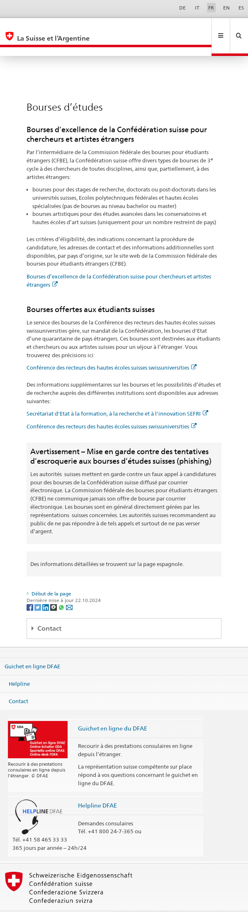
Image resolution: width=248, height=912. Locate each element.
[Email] (69, 589)
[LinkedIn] (46, 589)
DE (182, 8)
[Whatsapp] (62, 589)
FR (211, 8)
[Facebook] (30, 589)
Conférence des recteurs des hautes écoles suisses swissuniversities (112, 349)
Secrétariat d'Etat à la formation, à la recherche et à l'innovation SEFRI (117, 395)
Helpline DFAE (97, 787)
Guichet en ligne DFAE (32, 648)
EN (226, 8)
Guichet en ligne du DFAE (112, 710)
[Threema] (54, 589)
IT (197, 8)
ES (241, 8)
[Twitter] (38, 589)
